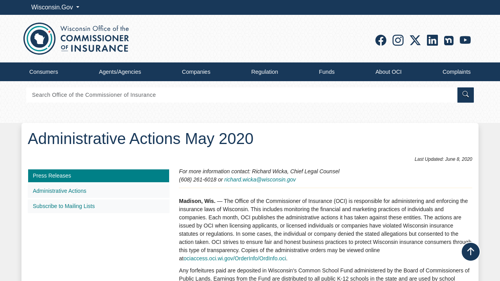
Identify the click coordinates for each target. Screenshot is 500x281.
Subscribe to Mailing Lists (64, 206)
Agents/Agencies (120, 72)
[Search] (241, 95)
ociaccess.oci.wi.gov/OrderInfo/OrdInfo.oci (235, 258)
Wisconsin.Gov (53, 7)
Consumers (43, 72)
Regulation (264, 72)
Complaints (457, 72)
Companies (196, 72)
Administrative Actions (59, 191)
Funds (327, 72)
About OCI (388, 72)
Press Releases (52, 176)
